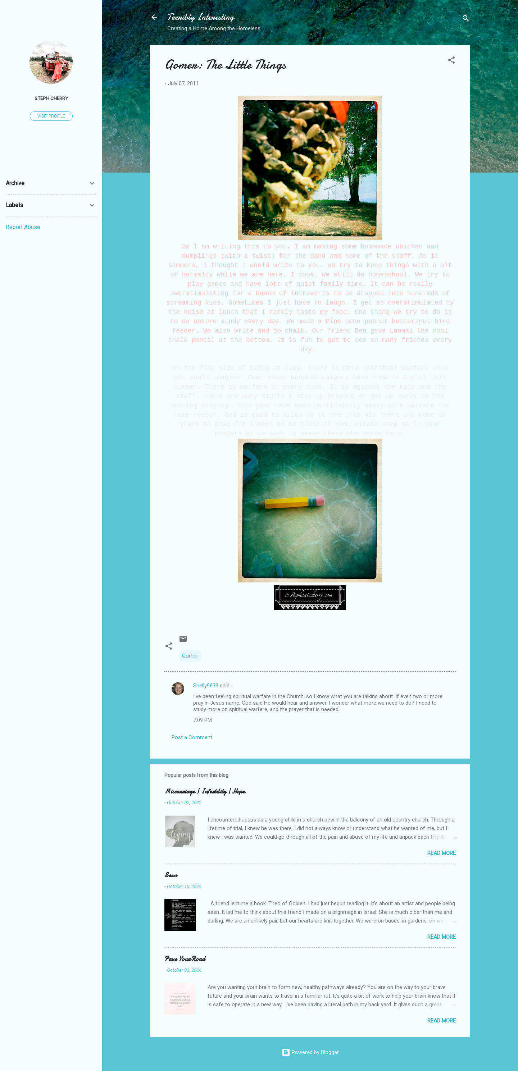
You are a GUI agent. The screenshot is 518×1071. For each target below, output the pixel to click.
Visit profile (51, 116)
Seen (170, 875)
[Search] (466, 20)
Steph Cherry (51, 98)
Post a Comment (192, 737)
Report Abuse (23, 227)
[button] (451, 61)
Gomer (190, 656)
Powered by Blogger (310, 1052)
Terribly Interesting (200, 17)
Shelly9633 (205, 685)
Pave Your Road (184, 959)
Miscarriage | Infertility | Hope (204, 791)
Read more (441, 853)
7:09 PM (202, 720)
